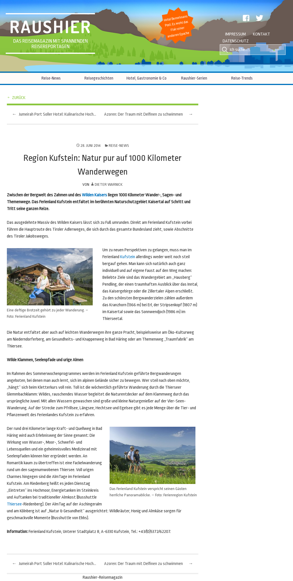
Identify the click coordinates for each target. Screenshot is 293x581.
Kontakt (261, 34)
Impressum (235, 34)
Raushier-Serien (194, 78)
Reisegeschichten (98, 78)
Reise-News (51, 78)
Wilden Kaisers (94, 195)
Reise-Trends (242, 78)
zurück (18, 97)
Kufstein (127, 256)
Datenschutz (236, 41)
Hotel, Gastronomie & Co (146, 78)
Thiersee (14, 504)
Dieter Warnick (108, 184)
